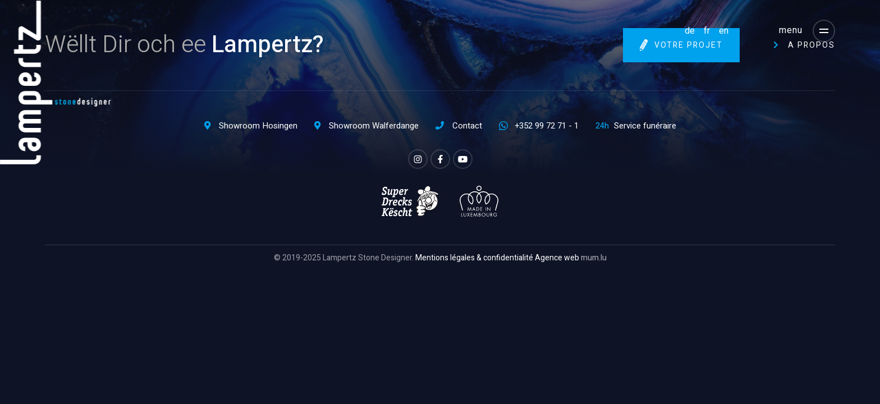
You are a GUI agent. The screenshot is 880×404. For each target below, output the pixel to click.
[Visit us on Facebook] (440, 159)
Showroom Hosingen (258, 126)
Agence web (557, 258)
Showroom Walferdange (374, 126)
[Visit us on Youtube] (463, 159)
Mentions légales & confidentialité (474, 258)
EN (723, 31)
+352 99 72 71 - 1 (547, 126)
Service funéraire (645, 126)
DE (690, 31)
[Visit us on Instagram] (418, 159)
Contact (467, 126)
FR (707, 31)
